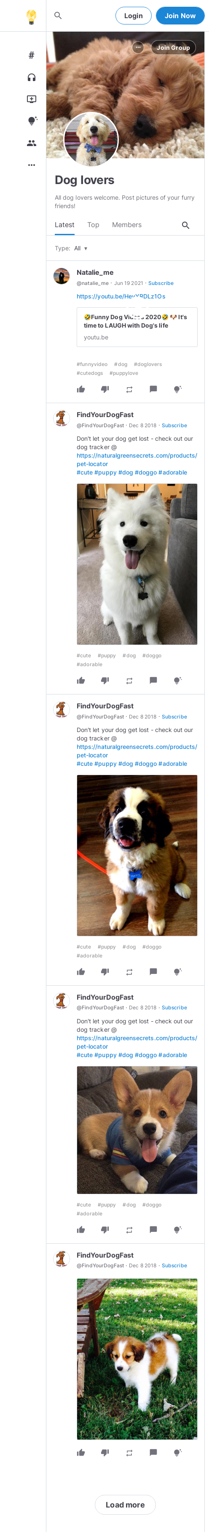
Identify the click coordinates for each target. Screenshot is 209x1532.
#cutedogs (90, 374)
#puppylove (124, 374)
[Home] (31, 15)
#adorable (172, 473)
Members (127, 225)
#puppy (105, 473)
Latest (65, 225)
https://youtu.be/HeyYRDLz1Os (121, 297)
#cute (85, 473)
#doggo (146, 473)
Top (93, 225)
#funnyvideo (92, 365)
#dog (120, 365)
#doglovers (148, 365)
